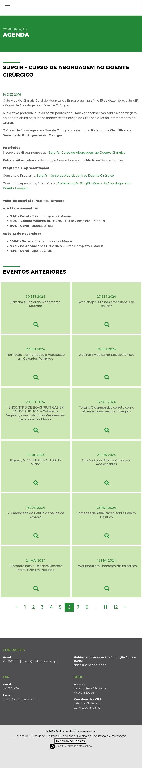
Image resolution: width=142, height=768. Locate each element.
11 (105, 607)
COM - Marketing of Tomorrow (71, 746)
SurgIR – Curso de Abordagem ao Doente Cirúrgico (75, 175)
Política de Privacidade (30, 736)
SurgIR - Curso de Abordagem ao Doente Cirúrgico (87, 152)
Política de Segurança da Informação (101, 736)
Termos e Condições (61, 736)
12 (115, 607)
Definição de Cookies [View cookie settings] (70, 741)
